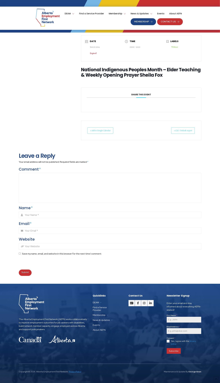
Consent (171, 338)
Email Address (173, 327)
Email (25, 223)
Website (27, 239)
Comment (30, 169)
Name (26, 208)
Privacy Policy (75, 371)
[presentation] (38, 263)
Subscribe (173, 351)
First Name (172, 315)
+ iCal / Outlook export (180, 130)
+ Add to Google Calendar (102, 130)
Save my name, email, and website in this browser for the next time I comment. (62, 253)
